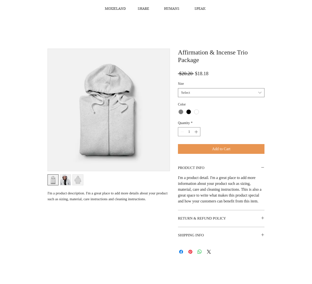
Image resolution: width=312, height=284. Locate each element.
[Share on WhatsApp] (200, 252)
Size (181, 83)
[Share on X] (209, 252)
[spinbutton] (189, 131)
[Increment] (197, 131)
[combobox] (221, 92)
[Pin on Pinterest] (190, 252)
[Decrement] (182, 131)
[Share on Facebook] (181, 252)
